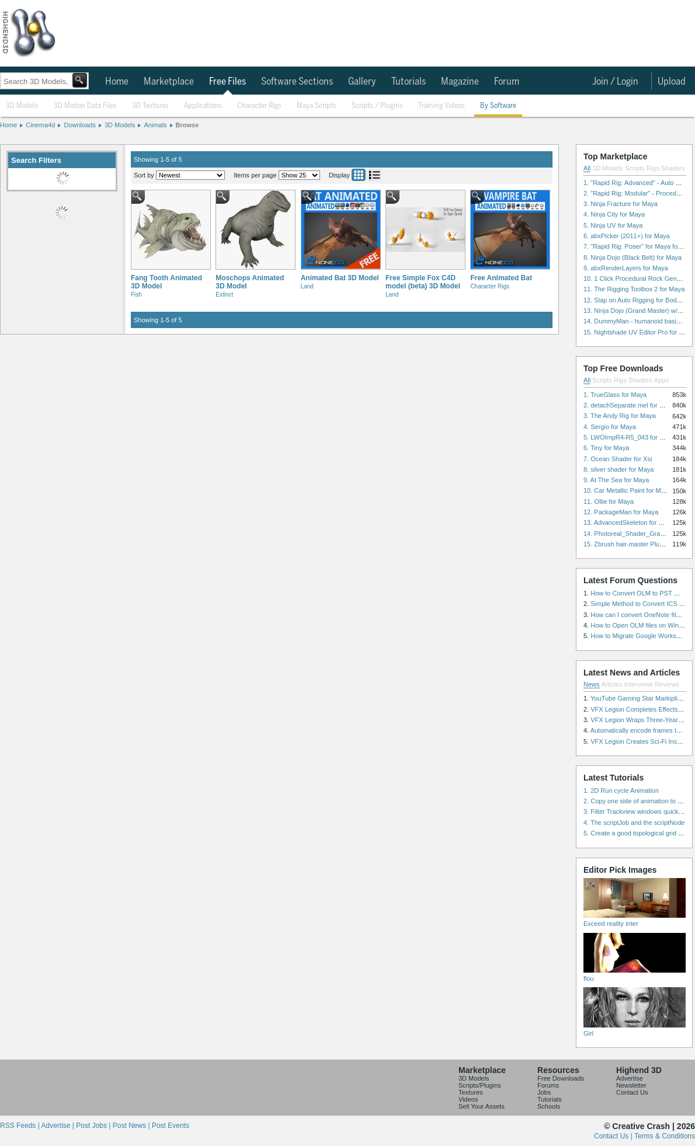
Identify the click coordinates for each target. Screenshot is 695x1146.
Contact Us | (614, 1136)
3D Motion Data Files (85, 106)
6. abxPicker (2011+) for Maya (626, 235)
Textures (470, 1092)
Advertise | (58, 1125)
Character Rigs (259, 106)
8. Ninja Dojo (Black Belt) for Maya (632, 257)
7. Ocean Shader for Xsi (617, 458)
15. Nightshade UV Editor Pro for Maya (638, 332)
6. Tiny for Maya (606, 447)
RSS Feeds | (20, 1125)
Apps (661, 380)
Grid (359, 175)
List (374, 175)
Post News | (132, 1125)
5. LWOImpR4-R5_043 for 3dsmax (632, 437)
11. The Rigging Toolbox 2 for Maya (633, 288)
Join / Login (615, 81)
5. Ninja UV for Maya (612, 225)
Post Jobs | (94, 1125)
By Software (498, 106)
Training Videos (441, 106)
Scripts (635, 168)
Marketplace (169, 81)
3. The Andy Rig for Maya (619, 415)
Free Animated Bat (501, 278)
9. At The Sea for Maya (616, 479)
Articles (612, 684)
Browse (187, 124)
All (586, 168)
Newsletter (631, 1085)
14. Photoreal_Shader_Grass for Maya (638, 533)
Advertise (629, 1078)
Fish (136, 294)
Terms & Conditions (664, 1136)
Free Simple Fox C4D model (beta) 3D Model (422, 282)
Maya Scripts (316, 106)
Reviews (667, 684)
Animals (155, 124)
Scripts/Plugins (479, 1085)
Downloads (79, 124)
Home (116, 81)
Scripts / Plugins (377, 106)
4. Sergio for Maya (609, 426)
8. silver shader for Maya (618, 469)
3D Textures (150, 106)
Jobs (544, 1092)
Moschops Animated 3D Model (250, 282)
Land (307, 286)
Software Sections (297, 81)
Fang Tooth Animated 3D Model (166, 282)
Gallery (362, 81)
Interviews (639, 684)
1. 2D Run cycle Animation (621, 790)
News (591, 684)
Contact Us (632, 1092)
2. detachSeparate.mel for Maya (629, 405)
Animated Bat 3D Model (340, 278)
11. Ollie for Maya (608, 501)
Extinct (224, 294)
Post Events (170, 1125)
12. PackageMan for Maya (620, 511)
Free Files (227, 81)
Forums (548, 1085)
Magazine (460, 81)
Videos (468, 1099)
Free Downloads (560, 1078)
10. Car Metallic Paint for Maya (627, 490)
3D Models (22, 106)
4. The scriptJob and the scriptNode (633, 822)
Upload (672, 81)
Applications (203, 106)
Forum (506, 81)
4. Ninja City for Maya (614, 214)
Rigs (653, 168)
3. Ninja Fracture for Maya (620, 203)
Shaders (673, 168)
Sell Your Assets (481, 1106)
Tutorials (408, 81)
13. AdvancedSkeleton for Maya (628, 522)
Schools (548, 1106)
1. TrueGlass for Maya (615, 394)
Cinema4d (40, 124)
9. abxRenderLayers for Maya (625, 267)
